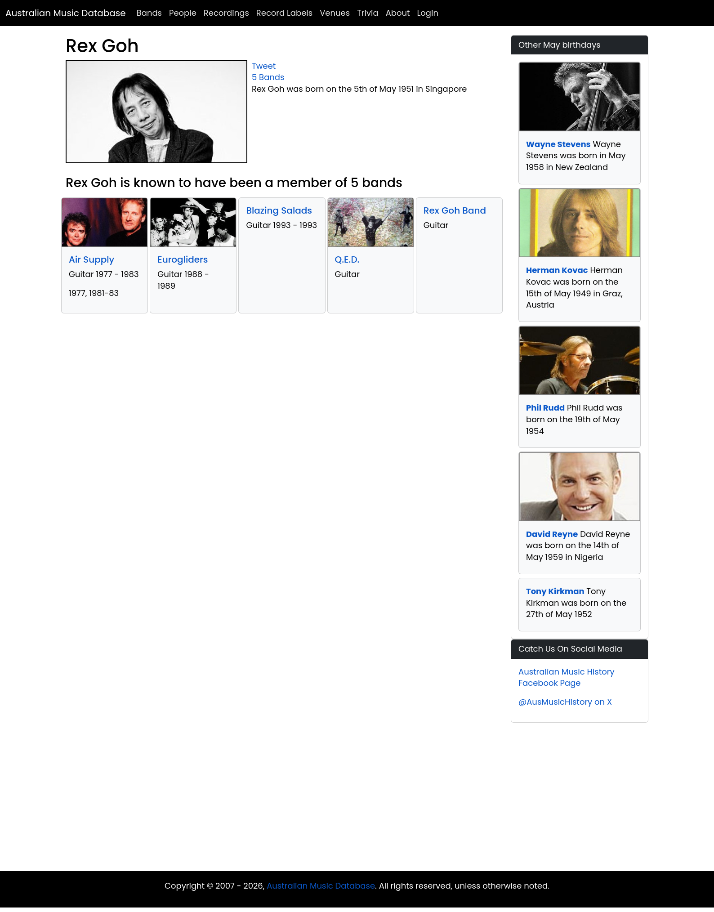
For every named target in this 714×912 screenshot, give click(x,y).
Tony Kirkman (555, 591)
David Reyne (552, 534)
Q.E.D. (347, 259)
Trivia (368, 12)
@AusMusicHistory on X (565, 701)
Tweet (264, 66)
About (398, 12)
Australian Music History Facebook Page (566, 677)
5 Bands (268, 77)
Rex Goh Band (455, 210)
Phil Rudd (545, 407)
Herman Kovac (557, 270)
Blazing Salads (279, 210)
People (182, 12)
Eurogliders (182, 259)
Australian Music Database (65, 13)
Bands (149, 12)
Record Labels (284, 12)
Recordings (226, 12)
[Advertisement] (357, 799)
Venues (335, 12)
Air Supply (91, 259)
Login (427, 12)
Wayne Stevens (558, 144)
